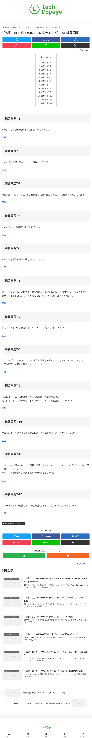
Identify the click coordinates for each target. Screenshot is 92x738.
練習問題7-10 (46, 97)
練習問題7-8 (46, 89)
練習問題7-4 (46, 74)
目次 (42, 57)
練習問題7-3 (46, 70)
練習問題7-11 (46, 101)
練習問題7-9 (46, 93)
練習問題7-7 (46, 86)
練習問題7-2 (46, 66)
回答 (4, 171)
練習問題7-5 (46, 78)
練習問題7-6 (46, 82)
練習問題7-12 (46, 105)
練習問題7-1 (46, 63)
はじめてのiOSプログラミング (13, 525)
